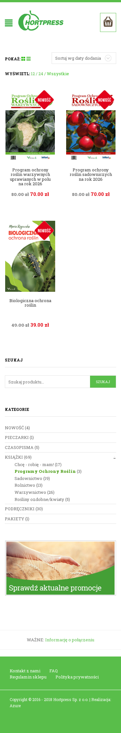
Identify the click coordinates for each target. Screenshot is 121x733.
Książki (14, 457)
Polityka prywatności (77, 677)
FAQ (53, 671)
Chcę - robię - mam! (34, 464)
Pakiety (14, 519)
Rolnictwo (25, 485)
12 (33, 73)
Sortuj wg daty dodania (78, 58)
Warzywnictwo (30, 492)
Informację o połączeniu (69, 640)
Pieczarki (17, 437)
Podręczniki (20, 509)
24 (40, 73)
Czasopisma (19, 447)
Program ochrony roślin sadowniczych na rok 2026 (91, 174)
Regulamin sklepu (28, 677)
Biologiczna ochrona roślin (30, 303)
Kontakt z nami (25, 671)
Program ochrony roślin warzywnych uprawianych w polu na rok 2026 (30, 177)
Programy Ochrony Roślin (45, 471)
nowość (14, 428)
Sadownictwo (28, 478)
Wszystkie (58, 73)
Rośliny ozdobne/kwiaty (39, 499)
